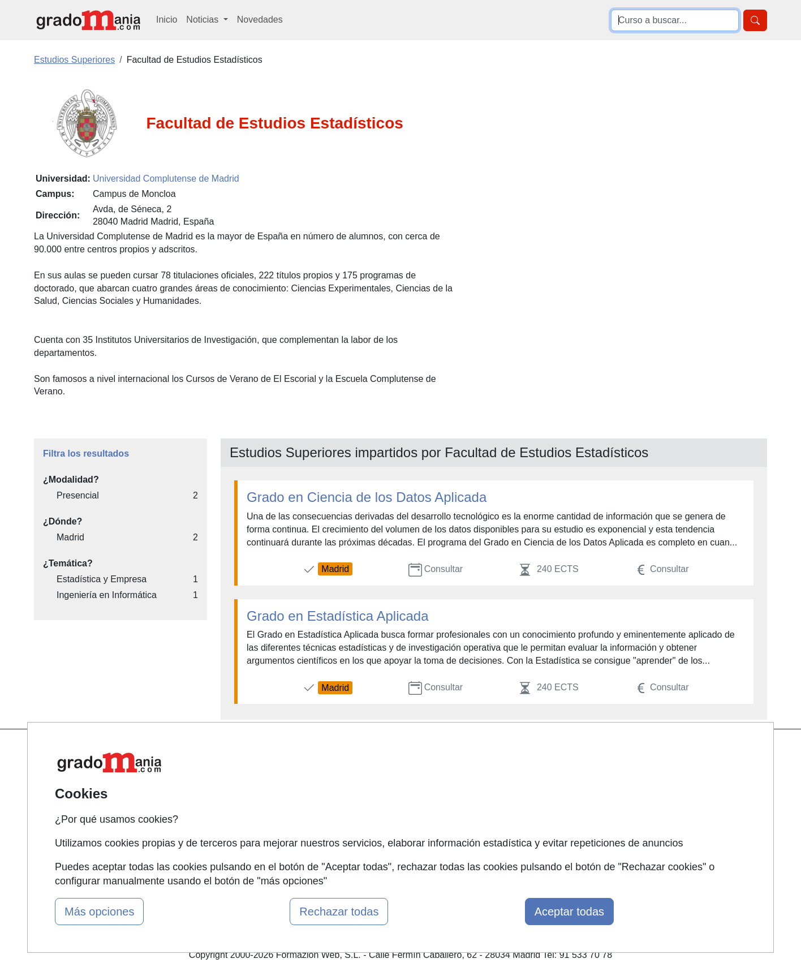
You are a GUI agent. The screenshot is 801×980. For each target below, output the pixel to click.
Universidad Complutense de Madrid (166, 178)
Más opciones (99, 911)
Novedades (260, 19)
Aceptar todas (569, 911)
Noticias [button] (203, 19)
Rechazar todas (338, 911)
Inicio (166, 19)
